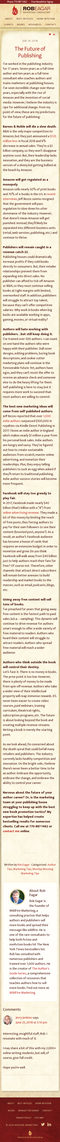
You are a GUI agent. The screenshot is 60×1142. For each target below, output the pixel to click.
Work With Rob (43, 1103)
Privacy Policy (23, 1118)
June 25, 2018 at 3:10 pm (31, 1022)
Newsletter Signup (28, 1110)
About (10, 1103)
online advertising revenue (21, 512)
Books (11, 1110)
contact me (11, 831)
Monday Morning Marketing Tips (37, 871)
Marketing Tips (22, 869)
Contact (47, 1110)
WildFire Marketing (22, 992)
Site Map (39, 1118)
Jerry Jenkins (24, 1017)
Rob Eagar (30, 10)
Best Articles (25, 1103)
